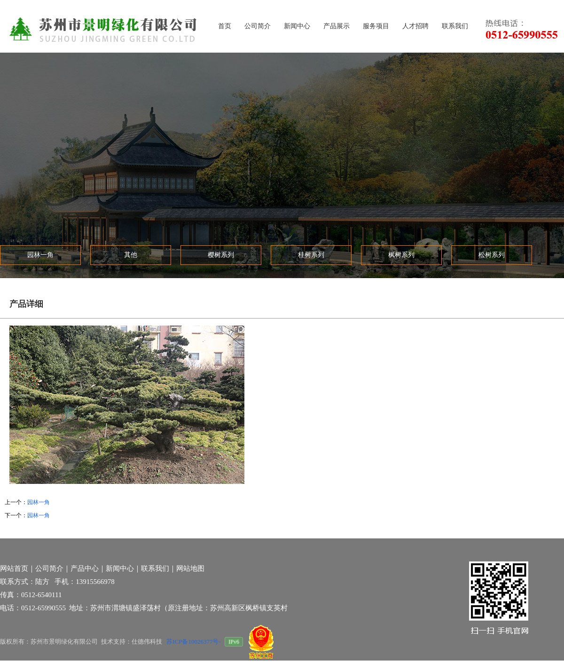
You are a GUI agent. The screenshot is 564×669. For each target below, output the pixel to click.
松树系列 (491, 254)
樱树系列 (221, 254)
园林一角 (40, 254)
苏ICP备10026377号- (194, 641)
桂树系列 (311, 254)
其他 (130, 254)
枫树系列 (401, 254)
